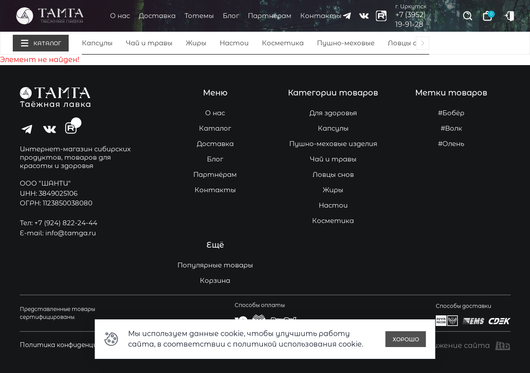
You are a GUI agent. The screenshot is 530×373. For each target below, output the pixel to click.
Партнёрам (269, 15)
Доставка (157, 15)
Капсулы (97, 43)
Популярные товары (215, 265)
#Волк (451, 128)
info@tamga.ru (70, 233)
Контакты (321, 15)
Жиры (196, 43)
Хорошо (406, 339)
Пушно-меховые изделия (333, 143)
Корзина (215, 280)
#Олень (451, 143)
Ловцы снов (408, 43)
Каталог (215, 128)
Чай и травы (149, 43)
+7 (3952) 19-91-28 (410, 20)
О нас (120, 15)
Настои (234, 43)
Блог (231, 15)
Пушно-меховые (346, 43)
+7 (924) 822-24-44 (65, 223)
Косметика (283, 43)
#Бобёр (451, 113)
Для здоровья (333, 113)
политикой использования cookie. (298, 344)
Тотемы (199, 15)
